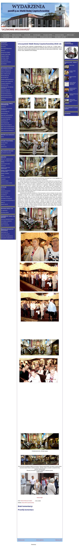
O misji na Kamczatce (5, 190)
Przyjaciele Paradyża (5, 56)
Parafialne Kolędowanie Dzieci (6, 79)
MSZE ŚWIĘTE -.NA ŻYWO (60, 37)
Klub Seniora (3, 46)
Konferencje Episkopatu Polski (6, 219)
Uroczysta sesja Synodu (5, 93)
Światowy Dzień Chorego (5, 124)
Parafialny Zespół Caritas (5, 54)
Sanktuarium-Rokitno (59, 34)
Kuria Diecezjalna (37, 34)
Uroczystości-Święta (4, 119)
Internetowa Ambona (5, 212)
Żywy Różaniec (4, 63)
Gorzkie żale (3, 165)
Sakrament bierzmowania (5, 117)
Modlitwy (2, 175)
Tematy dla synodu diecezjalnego (7, 200)
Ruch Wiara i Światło (5, 58)
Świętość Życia (4, 146)
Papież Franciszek (4, 224)
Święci (2, 202)
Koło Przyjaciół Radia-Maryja (6, 48)
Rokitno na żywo (70, 34)
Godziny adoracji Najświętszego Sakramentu (72, 83)
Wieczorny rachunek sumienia (6, 182)
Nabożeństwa (3, 113)
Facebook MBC (27, 34)
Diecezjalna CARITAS (47, 34)
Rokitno (2, 136)
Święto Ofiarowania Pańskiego (6, 130)
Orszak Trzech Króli (4, 234)
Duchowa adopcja (4, 142)
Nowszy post (21, 540)
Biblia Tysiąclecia (15, 37)
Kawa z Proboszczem (5, 73)
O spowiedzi (3, 179)
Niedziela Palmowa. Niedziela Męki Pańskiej (73, 89)
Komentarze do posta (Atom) (42, 544)
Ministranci (3, 50)
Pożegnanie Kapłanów (5, 83)
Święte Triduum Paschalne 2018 (7, 128)
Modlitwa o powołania (5, 173)
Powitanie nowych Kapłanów (6, 81)
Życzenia (2, 99)
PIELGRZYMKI (4, 77)
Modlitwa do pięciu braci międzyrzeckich (5, 168)
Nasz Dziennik (6, 37)
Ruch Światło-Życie (4, 59)
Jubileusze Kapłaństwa (5, 71)
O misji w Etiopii (4, 192)
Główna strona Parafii (16, 34)
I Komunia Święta (4, 111)
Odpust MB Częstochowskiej (28, 502)
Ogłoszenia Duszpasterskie (71, 46)
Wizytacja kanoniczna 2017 (6, 95)
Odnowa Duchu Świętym (5, 52)
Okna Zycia (3, 144)
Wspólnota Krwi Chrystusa (6, 61)
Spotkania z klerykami (5, 91)
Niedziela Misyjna (4, 75)
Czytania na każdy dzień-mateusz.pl (29, 37)
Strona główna (6, 34)
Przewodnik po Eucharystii (6, 198)
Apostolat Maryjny (4, 44)
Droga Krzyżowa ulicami (5, 163)
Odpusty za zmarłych (5, 196)
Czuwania (3, 106)
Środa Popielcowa (4, 122)
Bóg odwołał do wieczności (6, 152)
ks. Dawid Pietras (4, 210)
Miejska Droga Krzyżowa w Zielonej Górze (73, 100)
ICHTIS (2, 189)
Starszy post (58, 540)
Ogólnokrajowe (4, 232)
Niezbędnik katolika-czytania (46, 37)
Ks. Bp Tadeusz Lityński (5, 221)
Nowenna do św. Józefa (5, 177)
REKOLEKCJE (4, 85)
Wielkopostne (3, 120)
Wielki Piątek (71, 65)
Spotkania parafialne (5, 89)
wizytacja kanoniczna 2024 (6, 97)
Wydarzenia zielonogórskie (6, 235)
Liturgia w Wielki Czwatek (72, 71)
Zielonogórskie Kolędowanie (6, 237)
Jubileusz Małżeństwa (5, 69)
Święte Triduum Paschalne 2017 (7, 126)
